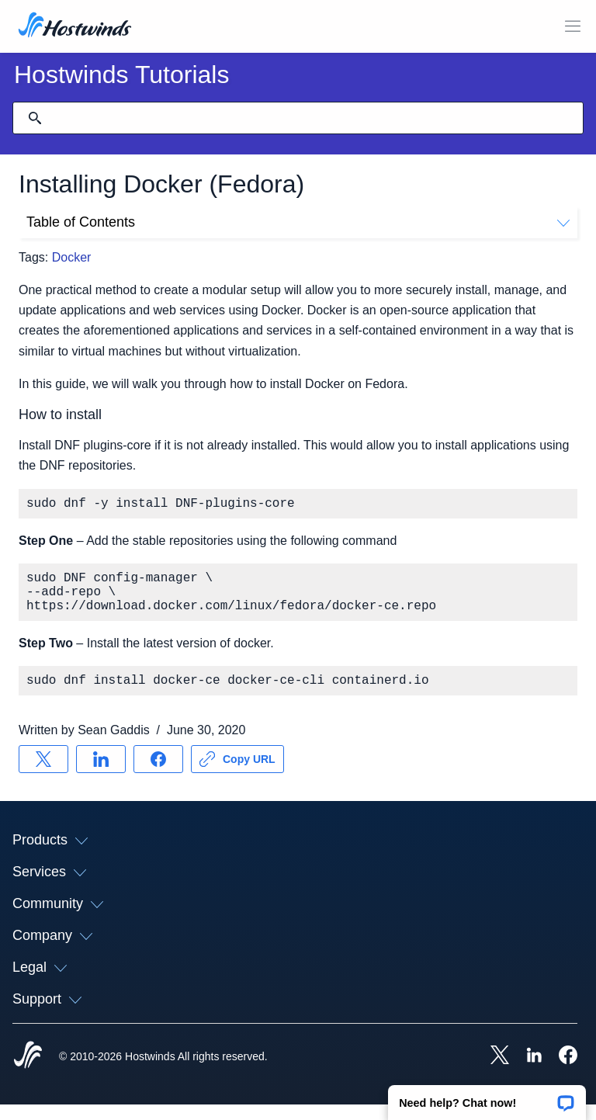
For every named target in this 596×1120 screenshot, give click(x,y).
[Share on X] (43, 775)
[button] (487, 1097)
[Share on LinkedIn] (101, 775)
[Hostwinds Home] (27, 1072)
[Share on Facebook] (158, 775)
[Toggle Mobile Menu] (572, 26)
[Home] (75, 26)
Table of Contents (298, 222)
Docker (72, 257)
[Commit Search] (35, 117)
